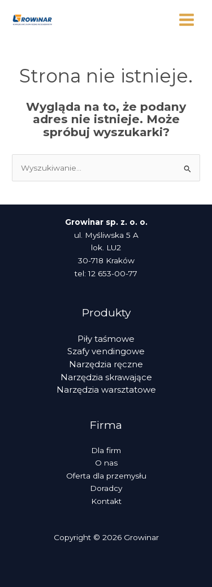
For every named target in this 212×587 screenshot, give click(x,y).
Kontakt (106, 501)
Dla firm (106, 450)
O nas (106, 462)
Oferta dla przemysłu (106, 475)
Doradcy (106, 488)
